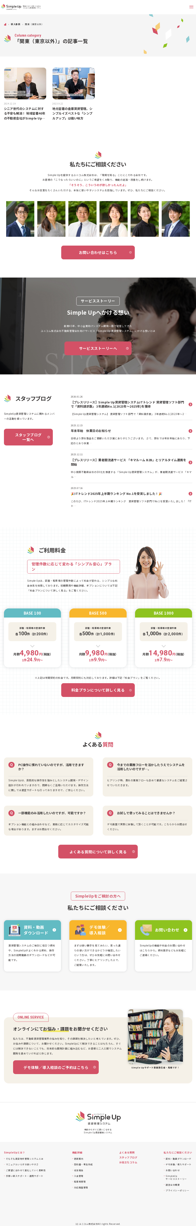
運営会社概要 (173, 1184)
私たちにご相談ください (178, 1152)
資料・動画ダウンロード (178, 1158)
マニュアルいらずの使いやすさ (22, 1164)
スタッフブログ (128, 1157)
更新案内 (78, 1158)
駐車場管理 (80, 1181)
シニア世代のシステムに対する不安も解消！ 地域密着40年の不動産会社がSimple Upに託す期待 (24, 113)
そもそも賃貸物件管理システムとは (24, 1158)
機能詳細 (77, 1152)
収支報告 (78, 1170)
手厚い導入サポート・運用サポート (24, 1175)
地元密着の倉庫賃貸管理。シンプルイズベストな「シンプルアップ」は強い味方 (72, 113)
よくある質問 (127, 1152)
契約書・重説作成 (83, 1164)
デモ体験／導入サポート (178, 1164)
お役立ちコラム (128, 1162)
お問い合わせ (173, 1170)
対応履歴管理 (81, 1187)
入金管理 (78, 1175)
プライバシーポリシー (177, 1190)
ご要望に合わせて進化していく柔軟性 (26, 1170)
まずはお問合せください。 (47, 829)
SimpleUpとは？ (14, 1152)
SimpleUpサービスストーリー (176, 1177)
